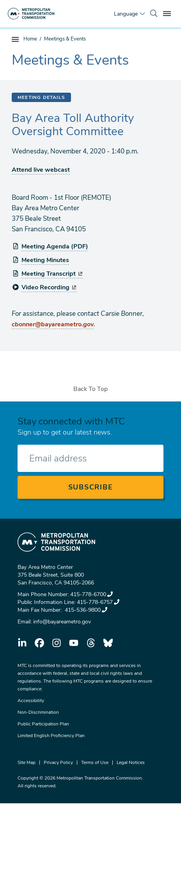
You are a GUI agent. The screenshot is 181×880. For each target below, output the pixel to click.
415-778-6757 (98, 602)
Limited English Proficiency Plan (51, 735)
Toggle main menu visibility (168, 12)
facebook (39, 643)
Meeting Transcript (52, 273)
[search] (154, 13)
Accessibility (31, 700)
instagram (56, 643)
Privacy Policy (58, 762)
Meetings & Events (65, 38)
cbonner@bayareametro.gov (53, 324)
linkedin (22, 643)
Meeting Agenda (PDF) (54, 246)
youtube (73, 643)
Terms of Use (94, 762)
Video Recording (48, 287)
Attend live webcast (41, 169)
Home (30, 38)
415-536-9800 (85, 610)
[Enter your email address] (90, 458)
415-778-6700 (91, 594)
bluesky (108, 643)
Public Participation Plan (43, 724)
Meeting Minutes (45, 260)
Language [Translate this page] (126, 14)
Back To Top (90, 389)
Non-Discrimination (38, 712)
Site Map (26, 762)
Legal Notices (131, 762)
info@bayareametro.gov (62, 621)
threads (91, 643)
